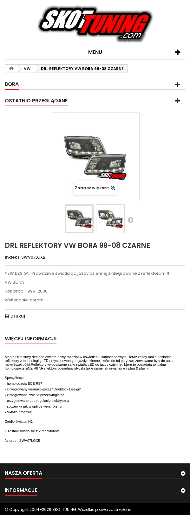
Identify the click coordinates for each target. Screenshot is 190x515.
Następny (130, 219)
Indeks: (12, 257)
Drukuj (17, 316)
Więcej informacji (30, 338)
